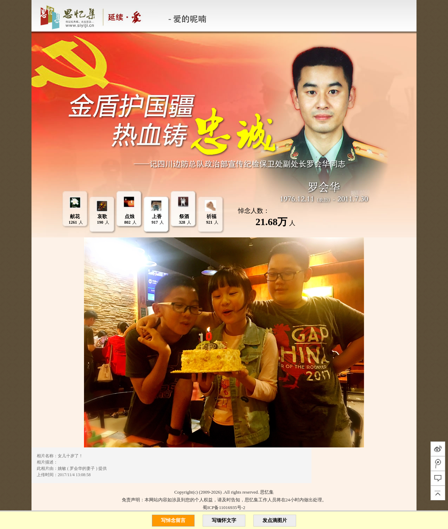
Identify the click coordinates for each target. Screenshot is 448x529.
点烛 (129, 216)
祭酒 (184, 216)
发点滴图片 (274, 520)
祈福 (211, 216)
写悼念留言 (173, 520)
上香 (157, 216)
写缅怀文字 (224, 520)
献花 (75, 216)
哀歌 (102, 216)
